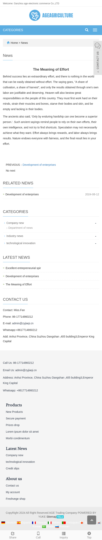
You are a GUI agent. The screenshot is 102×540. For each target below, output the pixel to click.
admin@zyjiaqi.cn (22, 323)
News (24, 42)
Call (38, 534)
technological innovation (20, 243)
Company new (15, 222)
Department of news (20, 227)
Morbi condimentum (18, 438)
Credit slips (12, 468)
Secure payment (16, 418)
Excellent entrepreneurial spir (23, 268)
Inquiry (64, 534)
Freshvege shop (15, 498)
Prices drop (13, 425)
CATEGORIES (13, 30)
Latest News (16, 449)
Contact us (12, 485)
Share (12, 534)
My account (13, 492)
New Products (14, 411)
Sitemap (51, 516)
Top (89, 534)
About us (14, 479)
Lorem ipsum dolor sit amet (22, 431)
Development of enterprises (39, 164)
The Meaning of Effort (19, 284)
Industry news (14, 236)
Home (14, 42)
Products (14, 405)
